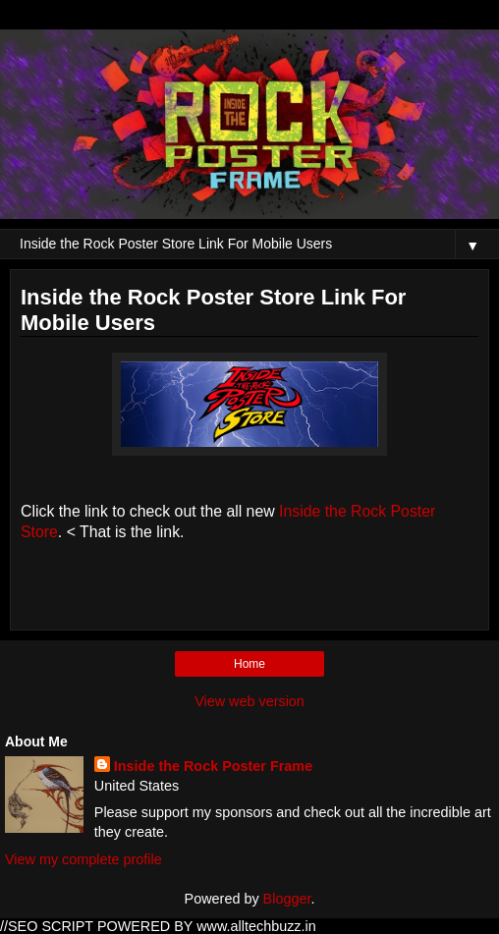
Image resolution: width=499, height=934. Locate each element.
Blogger (287, 899)
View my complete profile (83, 859)
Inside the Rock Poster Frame (213, 766)
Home (249, 664)
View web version (249, 701)
